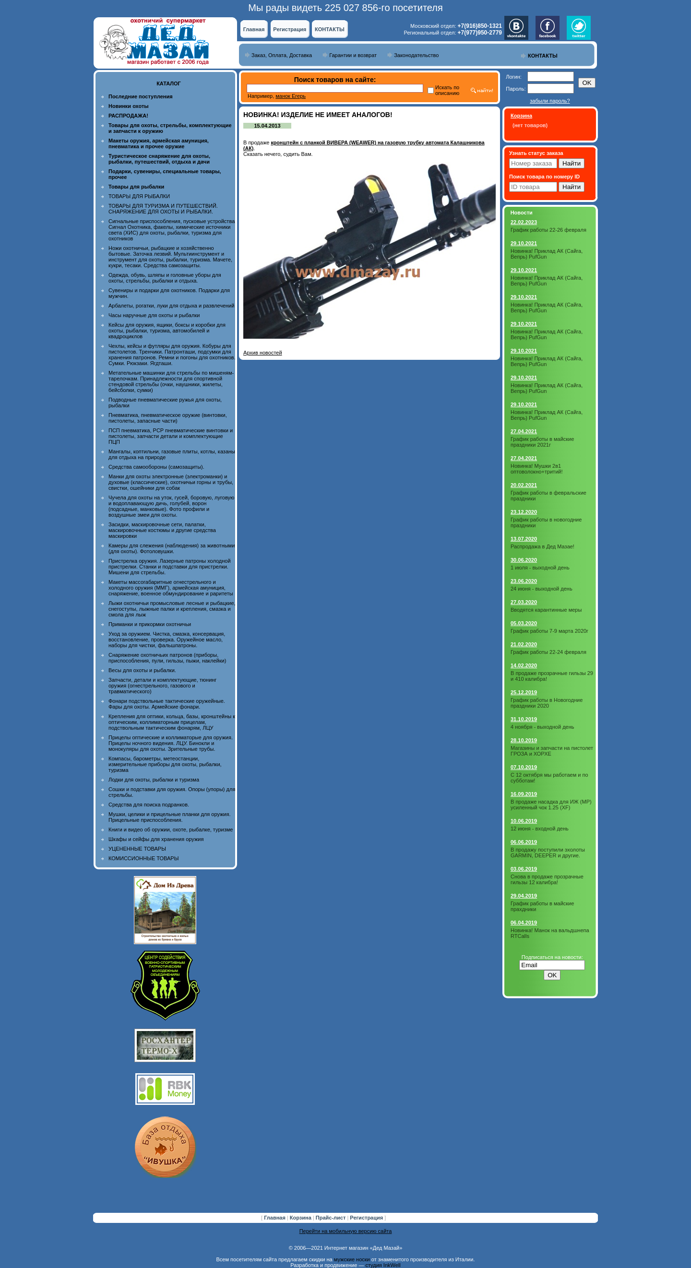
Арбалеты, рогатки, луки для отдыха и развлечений (171, 305)
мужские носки (352, 1259)
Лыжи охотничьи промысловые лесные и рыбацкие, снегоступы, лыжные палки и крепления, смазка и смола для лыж (172, 608)
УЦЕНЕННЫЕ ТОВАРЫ (137, 849)
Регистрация (289, 29)
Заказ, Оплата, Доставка (281, 55)
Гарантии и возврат (353, 55)
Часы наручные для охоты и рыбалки (154, 315)
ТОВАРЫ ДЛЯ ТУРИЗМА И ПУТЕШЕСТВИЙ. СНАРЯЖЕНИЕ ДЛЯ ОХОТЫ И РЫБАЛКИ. (163, 208)
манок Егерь (290, 96)
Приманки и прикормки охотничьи (149, 624)
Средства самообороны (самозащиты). (156, 467)
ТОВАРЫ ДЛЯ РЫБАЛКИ (139, 196)
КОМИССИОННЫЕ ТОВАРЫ (143, 858)
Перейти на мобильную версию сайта (345, 1231)
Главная (254, 29)
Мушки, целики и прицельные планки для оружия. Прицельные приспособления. (169, 817)
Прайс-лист (331, 1218)
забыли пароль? (550, 101)
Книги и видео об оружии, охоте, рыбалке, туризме (170, 829)
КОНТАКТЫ (330, 29)
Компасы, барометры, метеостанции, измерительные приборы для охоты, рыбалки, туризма (165, 764)
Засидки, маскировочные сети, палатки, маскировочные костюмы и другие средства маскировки (162, 530)
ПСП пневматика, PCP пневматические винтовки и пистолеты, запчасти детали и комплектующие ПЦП (170, 436)
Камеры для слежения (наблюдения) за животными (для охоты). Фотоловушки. (171, 548)
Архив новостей (262, 353)
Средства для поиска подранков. (148, 804)
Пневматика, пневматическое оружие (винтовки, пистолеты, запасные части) (167, 418)
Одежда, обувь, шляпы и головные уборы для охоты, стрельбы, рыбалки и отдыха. (164, 278)
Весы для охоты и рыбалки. (142, 670)
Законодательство (416, 55)
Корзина (301, 1218)
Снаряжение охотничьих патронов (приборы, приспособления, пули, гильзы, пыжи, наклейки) (167, 658)
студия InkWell (382, 1265)
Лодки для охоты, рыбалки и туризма (153, 779)
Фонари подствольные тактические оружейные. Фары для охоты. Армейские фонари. (166, 704)
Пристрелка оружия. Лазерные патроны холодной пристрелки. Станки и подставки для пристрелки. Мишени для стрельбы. (169, 566)
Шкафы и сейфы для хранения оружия (155, 839)
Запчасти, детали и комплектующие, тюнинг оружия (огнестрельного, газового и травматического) (162, 685)
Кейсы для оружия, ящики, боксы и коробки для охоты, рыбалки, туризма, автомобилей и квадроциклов (167, 330)
